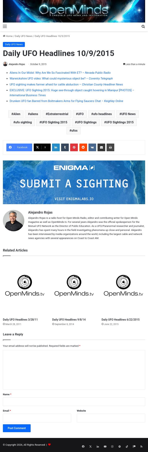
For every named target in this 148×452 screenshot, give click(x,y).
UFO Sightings (87, 122)
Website (81, 410)
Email (7, 410)
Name (7, 394)
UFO (81, 114)
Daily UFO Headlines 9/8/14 (69, 320)
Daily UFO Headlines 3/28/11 (20, 320)
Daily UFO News (24, 36)
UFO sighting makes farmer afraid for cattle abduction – (66, 84)
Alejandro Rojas (18, 64)
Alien (16, 114)
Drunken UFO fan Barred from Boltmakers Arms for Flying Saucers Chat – (66, 101)
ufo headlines (102, 114)
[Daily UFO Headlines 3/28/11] (24, 288)
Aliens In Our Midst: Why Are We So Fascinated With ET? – (60, 73)
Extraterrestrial (58, 114)
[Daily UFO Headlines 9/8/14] (74, 288)
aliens (34, 114)
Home (8, 36)
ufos (74, 131)
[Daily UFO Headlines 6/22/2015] (123, 288)
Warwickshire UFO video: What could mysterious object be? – (61, 79)
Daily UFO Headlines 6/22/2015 (121, 320)
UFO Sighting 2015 (54, 122)
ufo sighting (23, 122)
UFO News (128, 114)
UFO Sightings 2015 (120, 122)
